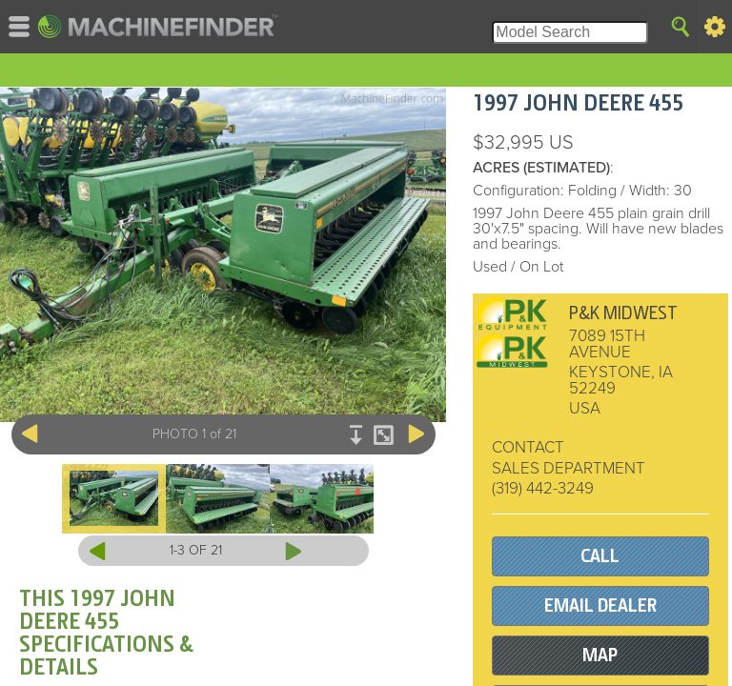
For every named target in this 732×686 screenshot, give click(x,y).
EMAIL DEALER (600, 605)
